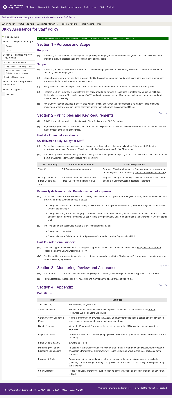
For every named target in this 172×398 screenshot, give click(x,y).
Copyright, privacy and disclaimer (112, 388)
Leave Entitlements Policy (74, 251)
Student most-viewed (71, 7)
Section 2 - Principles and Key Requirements (17, 56)
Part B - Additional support (14, 77)
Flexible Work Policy (128, 256)
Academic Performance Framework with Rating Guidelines (99, 351)
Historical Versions (69, 24)
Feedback (163, 388)
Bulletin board (90, 7)
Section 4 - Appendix (13, 89)
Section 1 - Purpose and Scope (18, 41)
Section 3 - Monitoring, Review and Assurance (17, 83)
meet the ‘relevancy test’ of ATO (150, 172)
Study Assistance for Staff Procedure (105, 121)
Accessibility (133, 388)
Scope (8, 50)
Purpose (9, 46)
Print (99, 24)
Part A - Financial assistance (15, 62)
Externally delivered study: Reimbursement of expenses (17, 72)
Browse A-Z (43, 7)
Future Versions (87, 24)
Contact (110, 7)
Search (55, 7)
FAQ (102, 7)
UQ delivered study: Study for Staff (19, 66)
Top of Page (164, 113)
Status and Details (26, 24)
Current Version (8, 24)
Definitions (10, 94)
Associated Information (47, 24)
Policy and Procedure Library (15, 17)
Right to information (148, 388)
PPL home (31, 7)
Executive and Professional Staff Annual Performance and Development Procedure (124, 348)
